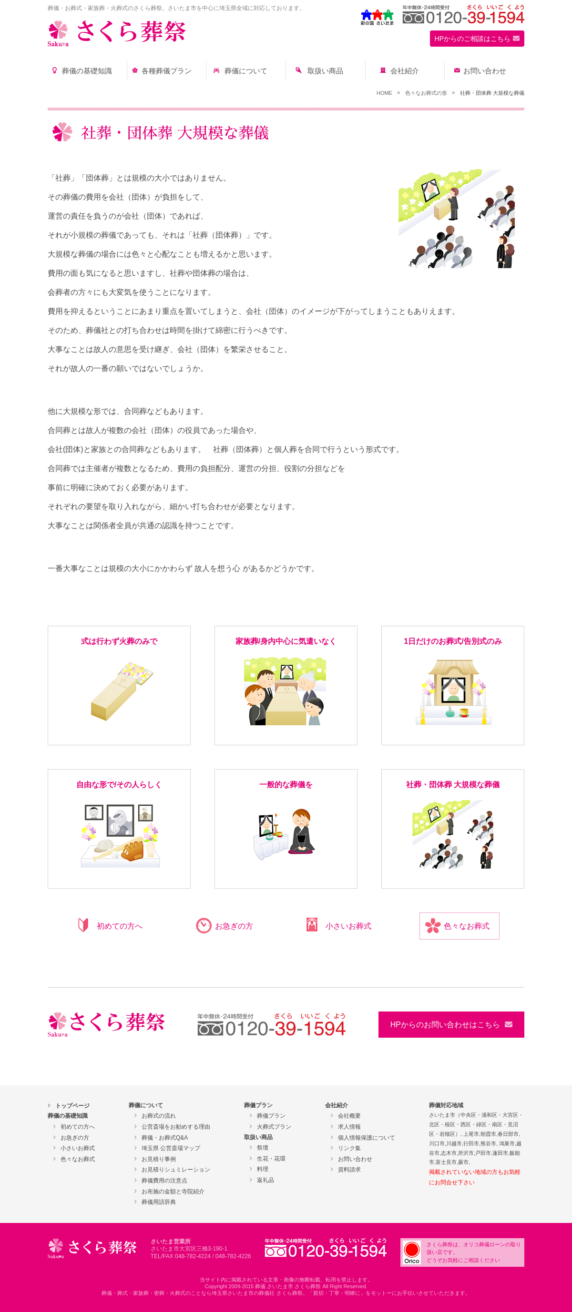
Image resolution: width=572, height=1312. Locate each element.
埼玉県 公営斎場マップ (171, 1148)
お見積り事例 (159, 1159)
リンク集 (349, 1148)
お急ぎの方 (234, 926)
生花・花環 (271, 1158)
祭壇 (262, 1147)
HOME (384, 93)
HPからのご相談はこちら (473, 38)
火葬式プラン (274, 1126)
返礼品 (265, 1180)
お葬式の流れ (159, 1115)
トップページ (72, 1105)
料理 (262, 1169)
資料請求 (349, 1169)
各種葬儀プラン (167, 71)
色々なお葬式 (467, 926)
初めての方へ (120, 926)
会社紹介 (404, 71)
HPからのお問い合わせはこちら (445, 1025)
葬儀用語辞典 (159, 1202)
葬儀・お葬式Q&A (165, 1137)
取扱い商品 (325, 71)
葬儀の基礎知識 (87, 71)
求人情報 (349, 1126)
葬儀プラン (271, 1115)
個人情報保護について (366, 1137)
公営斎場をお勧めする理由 (176, 1126)
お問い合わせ (484, 71)
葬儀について (246, 71)
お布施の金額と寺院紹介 (173, 1191)
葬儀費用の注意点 (164, 1180)
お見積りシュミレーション (176, 1169)
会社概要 (349, 1115)
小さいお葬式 (348, 926)
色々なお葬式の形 (426, 93)
